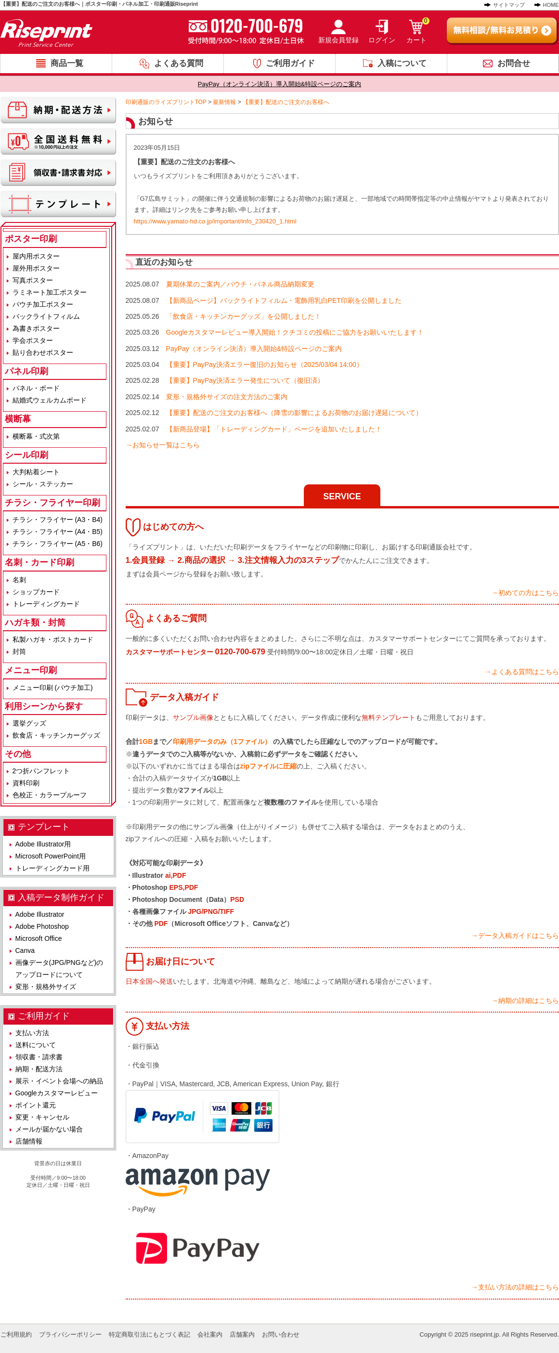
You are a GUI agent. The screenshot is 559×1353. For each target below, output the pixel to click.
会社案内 (209, 1334)
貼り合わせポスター (43, 352)
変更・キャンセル (42, 1117)
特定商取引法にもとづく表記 (149, 1334)
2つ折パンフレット (41, 771)
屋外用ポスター (36, 268)
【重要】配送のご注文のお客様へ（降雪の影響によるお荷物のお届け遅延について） (294, 412)
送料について (35, 1045)
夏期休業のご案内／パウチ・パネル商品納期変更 (240, 284)
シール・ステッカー (43, 484)
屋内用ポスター (36, 256)
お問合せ (513, 63)
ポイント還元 (35, 1105)
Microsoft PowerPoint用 (50, 856)
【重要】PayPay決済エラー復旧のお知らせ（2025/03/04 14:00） (264, 364)
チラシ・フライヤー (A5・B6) (58, 543)
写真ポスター (33, 280)
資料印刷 (26, 783)
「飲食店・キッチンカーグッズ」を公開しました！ (243, 316)
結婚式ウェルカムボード (50, 400)
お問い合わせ (280, 1334)
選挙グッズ (29, 723)
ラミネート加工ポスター (50, 292)
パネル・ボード (36, 388)
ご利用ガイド (290, 63)
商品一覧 (67, 63)
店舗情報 (28, 1141)
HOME (551, 5)
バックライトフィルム (46, 316)
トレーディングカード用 (52, 868)
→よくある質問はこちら (522, 672)
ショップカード (36, 592)
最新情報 (224, 102)
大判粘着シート (36, 472)
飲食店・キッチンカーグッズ (56, 735)
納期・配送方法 (39, 1069)
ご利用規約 (16, 1334)
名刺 (19, 580)
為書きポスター (36, 328)
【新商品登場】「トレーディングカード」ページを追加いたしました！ (274, 429)
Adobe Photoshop (42, 926)
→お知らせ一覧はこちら (163, 445)
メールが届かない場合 (49, 1129)
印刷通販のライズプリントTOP (166, 102)
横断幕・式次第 (36, 436)
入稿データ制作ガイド (61, 897)
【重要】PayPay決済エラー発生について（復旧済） (245, 380)
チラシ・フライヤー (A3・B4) (58, 519)
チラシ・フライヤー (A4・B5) (58, 531)
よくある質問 (178, 63)
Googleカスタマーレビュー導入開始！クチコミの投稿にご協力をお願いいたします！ (295, 332)
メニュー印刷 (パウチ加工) (53, 687)
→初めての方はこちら (525, 593)
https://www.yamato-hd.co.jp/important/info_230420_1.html (215, 221)
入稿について (402, 63)
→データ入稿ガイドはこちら (515, 935)
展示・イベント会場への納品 (59, 1081)
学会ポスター (33, 340)
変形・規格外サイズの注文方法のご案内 (226, 397)
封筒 (19, 651)
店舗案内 (242, 1334)
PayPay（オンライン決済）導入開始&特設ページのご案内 (279, 84)
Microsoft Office (38, 938)
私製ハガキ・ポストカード (53, 639)
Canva (25, 950)
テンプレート (44, 827)
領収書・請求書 (39, 1057)
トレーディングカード (46, 604)
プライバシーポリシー (70, 1334)
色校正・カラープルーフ (50, 795)
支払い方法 (32, 1033)
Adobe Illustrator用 (43, 844)
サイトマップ (509, 5)
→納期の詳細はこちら (525, 1000)
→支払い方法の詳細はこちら (515, 1287)
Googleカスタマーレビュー (56, 1093)
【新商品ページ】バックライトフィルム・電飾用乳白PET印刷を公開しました (284, 300)
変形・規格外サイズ (45, 986)
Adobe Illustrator (40, 914)
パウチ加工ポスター (43, 304)
